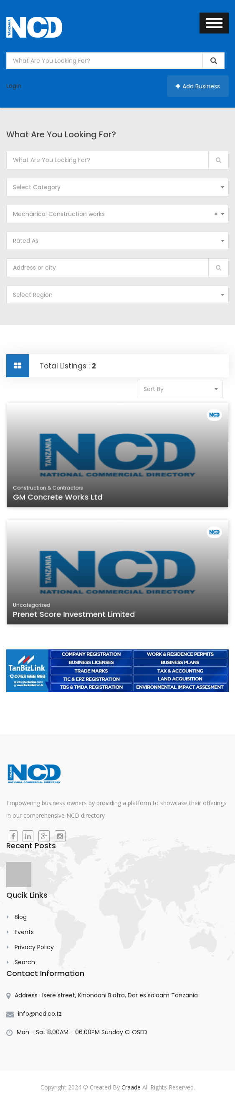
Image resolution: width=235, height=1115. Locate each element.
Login (13, 86)
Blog (21, 917)
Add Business (198, 86)
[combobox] (117, 187)
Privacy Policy (34, 947)
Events (24, 932)
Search (25, 962)
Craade (131, 1087)
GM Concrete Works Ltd (63, 501)
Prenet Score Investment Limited (78, 618)
